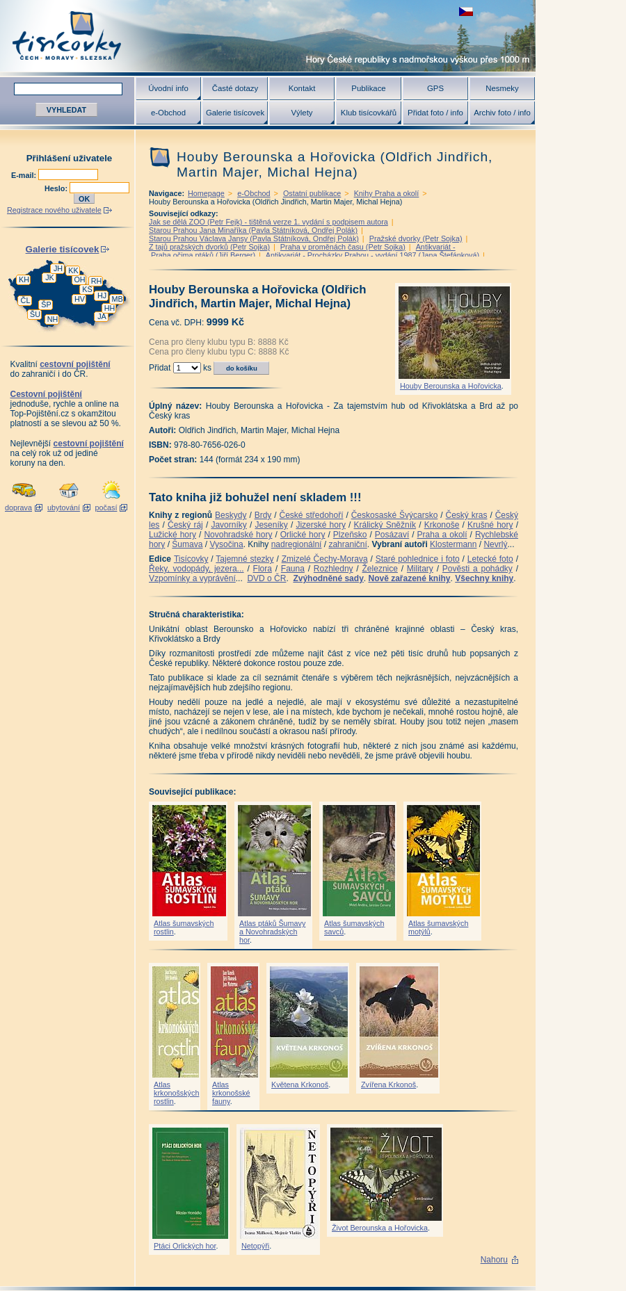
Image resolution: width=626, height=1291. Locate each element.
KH (24, 279)
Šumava (187, 544)
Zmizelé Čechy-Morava (325, 559)
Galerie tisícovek (235, 112)
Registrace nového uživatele (54, 210)
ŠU (35, 314)
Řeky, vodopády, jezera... (196, 569)
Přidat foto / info (435, 112)
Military (420, 569)
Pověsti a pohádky (477, 569)
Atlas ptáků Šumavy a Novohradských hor (272, 931)
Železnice (380, 569)
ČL (26, 300)
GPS (435, 88)
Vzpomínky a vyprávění (192, 578)
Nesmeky (501, 88)
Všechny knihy (484, 578)
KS (87, 289)
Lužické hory (172, 534)
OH (79, 279)
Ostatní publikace (312, 193)
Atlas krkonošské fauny (231, 1092)
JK (49, 277)
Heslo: (57, 188)
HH (109, 308)
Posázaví (392, 534)
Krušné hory (490, 525)
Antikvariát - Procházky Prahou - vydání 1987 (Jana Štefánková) (372, 255)
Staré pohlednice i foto (418, 559)
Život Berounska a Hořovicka (380, 1228)
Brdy (263, 515)
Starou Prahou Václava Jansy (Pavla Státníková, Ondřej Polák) (254, 238)
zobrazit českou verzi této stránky (466, 11)
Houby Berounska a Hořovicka (450, 386)
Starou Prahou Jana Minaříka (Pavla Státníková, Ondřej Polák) (253, 230)
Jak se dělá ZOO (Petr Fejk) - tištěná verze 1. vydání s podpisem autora (268, 222)
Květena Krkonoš (299, 1084)
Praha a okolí (442, 534)
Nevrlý (495, 544)
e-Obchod (168, 112)
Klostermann (453, 544)
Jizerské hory (321, 525)
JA (101, 316)
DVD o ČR (266, 578)
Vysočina (226, 544)
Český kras (467, 515)
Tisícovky (191, 559)
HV (79, 299)
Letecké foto (490, 559)
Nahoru (494, 1260)
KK (73, 270)
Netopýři (255, 1246)
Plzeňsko (350, 534)
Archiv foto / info (502, 112)
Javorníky (228, 525)
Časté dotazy (235, 88)
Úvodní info (168, 88)
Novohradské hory (238, 534)
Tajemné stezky (244, 559)
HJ (101, 295)
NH (52, 319)
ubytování (63, 507)
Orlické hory (303, 534)
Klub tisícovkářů (368, 112)
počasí (106, 507)
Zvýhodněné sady (328, 578)
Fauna (293, 569)
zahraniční (347, 544)
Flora (262, 569)
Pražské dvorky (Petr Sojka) (416, 238)
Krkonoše (442, 525)
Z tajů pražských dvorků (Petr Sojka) (209, 247)
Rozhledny (333, 569)
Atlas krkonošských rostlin (176, 1092)
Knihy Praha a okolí (386, 193)
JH (58, 268)
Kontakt (302, 88)
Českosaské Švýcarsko (394, 515)
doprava (18, 507)
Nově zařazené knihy (409, 578)
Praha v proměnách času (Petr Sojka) (343, 247)
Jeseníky (271, 525)
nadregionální (296, 544)
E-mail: (24, 175)
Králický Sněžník (385, 525)
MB (116, 299)
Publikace (368, 88)
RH (96, 281)
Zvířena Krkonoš (388, 1084)
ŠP (46, 304)
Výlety (301, 112)
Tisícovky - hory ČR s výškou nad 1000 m (268, 36)
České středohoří (312, 515)
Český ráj (185, 525)
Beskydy (230, 515)
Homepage (206, 193)
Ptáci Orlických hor (185, 1246)
